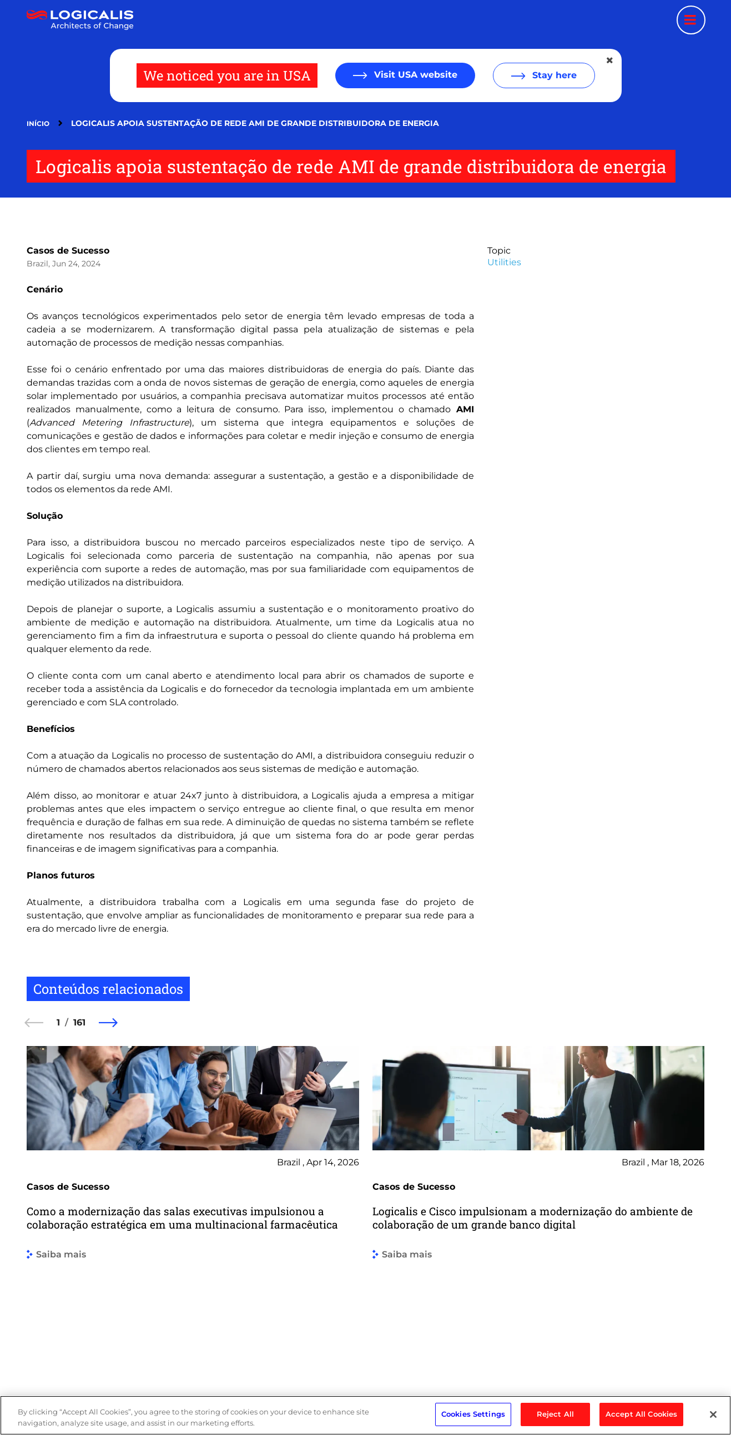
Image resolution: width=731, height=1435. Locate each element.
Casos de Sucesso (68, 250)
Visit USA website (414, 74)
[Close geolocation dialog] (610, 60)
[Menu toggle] (691, 20)
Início (38, 123)
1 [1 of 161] (58, 1022)
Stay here (553, 75)
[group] (193, 1206)
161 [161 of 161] (79, 1022)
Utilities (504, 262)
